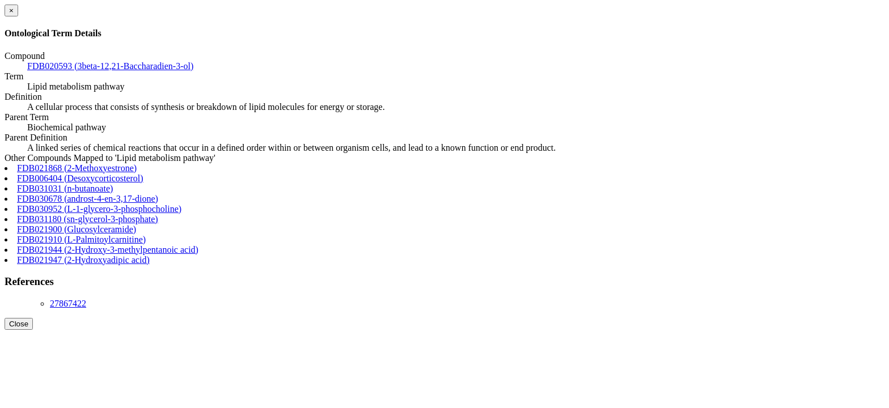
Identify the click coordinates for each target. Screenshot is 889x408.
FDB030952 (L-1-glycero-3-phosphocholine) (99, 209)
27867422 (68, 303)
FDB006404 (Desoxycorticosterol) (80, 178)
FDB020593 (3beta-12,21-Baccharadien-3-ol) (110, 66)
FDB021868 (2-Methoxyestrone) (77, 168)
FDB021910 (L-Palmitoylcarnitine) (81, 239)
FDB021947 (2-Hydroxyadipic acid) (83, 260)
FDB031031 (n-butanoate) (65, 188)
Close (18, 324)
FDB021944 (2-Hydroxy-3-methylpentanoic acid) (107, 249)
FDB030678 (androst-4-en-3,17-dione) (87, 198)
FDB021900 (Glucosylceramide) (76, 229)
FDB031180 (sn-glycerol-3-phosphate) (87, 219)
